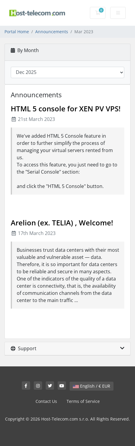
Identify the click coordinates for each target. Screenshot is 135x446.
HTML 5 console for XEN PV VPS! (66, 108)
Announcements (51, 31)
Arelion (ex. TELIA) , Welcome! (62, 222)
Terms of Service (83, 401)
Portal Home (16, 31)
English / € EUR (91, 386)
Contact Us (46, 401)
